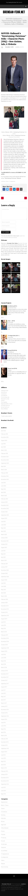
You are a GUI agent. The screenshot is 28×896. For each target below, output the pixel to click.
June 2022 (3, 524)
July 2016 (3, 722)
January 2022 (4, 537)
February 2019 (4, 635)
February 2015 (4, 771)
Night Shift (3, 824)
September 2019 (5, 615)
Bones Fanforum (5, 407)
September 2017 (5, 683)
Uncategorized (4, 857)
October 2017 (4, 680)
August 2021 (4, 547)
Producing (3, 837)
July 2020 (3, 583)
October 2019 (4, 612)
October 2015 (4, 745)
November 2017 (5, 677)
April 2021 (3, 557)
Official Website (4, 828)
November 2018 (5, 641)
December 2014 (5, 777)
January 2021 (4, 567)
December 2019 (5, 605)
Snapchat (3, 847)
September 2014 (5, 784)
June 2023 (3, 485)
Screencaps (4, 844)
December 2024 (5, 456)
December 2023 (5, 476)
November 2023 (5, 479)
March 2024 (4, 469)
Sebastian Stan (4, 390)
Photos (7, 181)
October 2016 (4, 712)
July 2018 (3, 654)
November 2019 (5, 609)
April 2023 (3, 492)
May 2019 (3, 628)
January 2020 (4, 602)
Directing (3, 815)
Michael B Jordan (5, 398)
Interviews (3, 818)
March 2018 (4, 667)
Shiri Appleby (4, 402)
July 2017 (3, 690)
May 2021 (3, 554)
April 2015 (3, 764)
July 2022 (3, 521)
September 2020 (5, 576)
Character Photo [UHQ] (14, 137)
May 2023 (3, 489)
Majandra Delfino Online (6, 403)
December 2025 (5, 437)
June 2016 (3, 725)
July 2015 (3, 755)
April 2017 (3, 699)
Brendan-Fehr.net (22, 243)
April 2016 (3, 732)
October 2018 (4, 644)
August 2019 (4, 618)
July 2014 (3, 787)
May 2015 (3, 761)
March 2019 (4, 631)
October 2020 (4, 573)
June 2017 (3, 693)
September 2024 (5, 463)
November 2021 (5, 541)
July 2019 (3, 622)
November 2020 (5, 570)
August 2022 (4, 518)
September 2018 (5, 648)
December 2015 (5, 742)
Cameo (3, 808)
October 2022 (4, 511)
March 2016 (4, 735)
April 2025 (3, 447)
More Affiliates (4, 408)
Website (3, 863)
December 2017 (5, 674)
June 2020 (3, 586)
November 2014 (5, 781)
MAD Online (19, 98)
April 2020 (3, 592)
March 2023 (4, 495)
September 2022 (5, 515)
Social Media (4, 850)
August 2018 (4, 651)
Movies (3, 181)
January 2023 (4, 502)
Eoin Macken (4, 395)
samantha (22, 47)
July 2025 (3, 443)
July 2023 (3, 482)
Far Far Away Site (5, 397)
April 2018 (3, 664)
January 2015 (4, 774)
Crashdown (4, 394)
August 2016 (4, 719)
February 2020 (4, 599)
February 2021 (4, 563)
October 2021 (4, 544)
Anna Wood (4, 392)
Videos (2, 860)
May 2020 (3, 589)
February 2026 (4, 434)
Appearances (4, 802)
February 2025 (4, 453)
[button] (25, 6)
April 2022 (3, 531)
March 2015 (4, 768)
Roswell (3, 841)
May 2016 (3, 729)
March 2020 (4, 596)
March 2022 (4, 534)
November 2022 (5, 508)
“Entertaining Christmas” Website (12, 178)
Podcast (3, 834)
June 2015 (3, 758)
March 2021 (4, 560)
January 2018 (4, 670)
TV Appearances (12, 181)
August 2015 (4, 751)
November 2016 (5, 709)
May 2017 (3, 696)
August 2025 (4, 440)
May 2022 (3, 528)
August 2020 (4, 580)
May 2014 (3, 794)
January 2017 (4, 706)
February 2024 (4, 473)
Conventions (4, 811)
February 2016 (4, 738)
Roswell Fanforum (5, 405)
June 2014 (3, 790)
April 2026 (3, 430)
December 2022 (5, 505)
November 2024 (5, 460)
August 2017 (4, 687)
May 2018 (3, 661)
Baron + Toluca (4, 805)
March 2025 (4, 450)
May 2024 (3, 466)
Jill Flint (2, 400)
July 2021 (3, 550)
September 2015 (5, 748)
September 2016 (5, 716)
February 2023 (4, 498)
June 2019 (3, 625)
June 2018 (3, 657)
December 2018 (5, 638)
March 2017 (4, 703)
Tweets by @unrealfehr (6, 416)
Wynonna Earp (4, 866)
